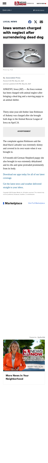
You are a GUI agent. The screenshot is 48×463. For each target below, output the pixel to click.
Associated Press (13, 77)
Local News (10, 21)
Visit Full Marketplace (36, 203)
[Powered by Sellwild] (41, 337)
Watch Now (41, 3)
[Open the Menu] (4, 3)
